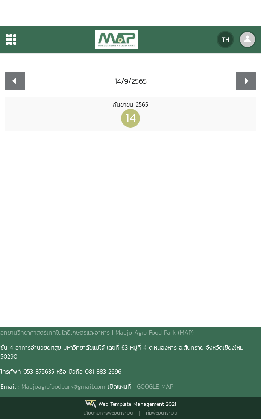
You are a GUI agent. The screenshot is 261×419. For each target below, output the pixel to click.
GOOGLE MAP (155, 386)
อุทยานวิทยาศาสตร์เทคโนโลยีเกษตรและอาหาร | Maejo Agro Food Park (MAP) (97, 332)
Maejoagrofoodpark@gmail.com (63, 386)
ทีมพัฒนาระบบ (162, 413)
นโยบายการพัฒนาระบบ (108, 413)
